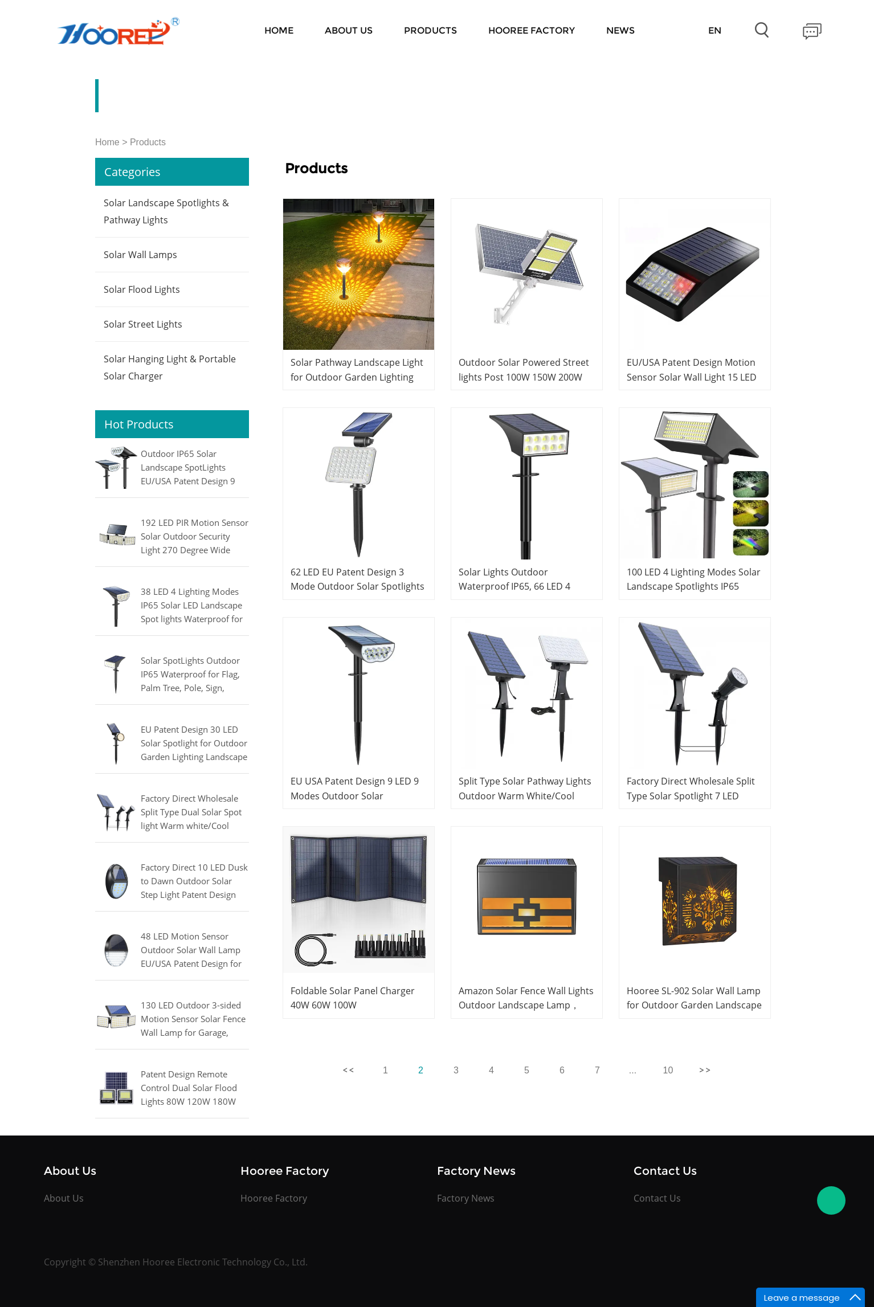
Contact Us (657, 1198)
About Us (349, 30)
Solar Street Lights (143, 324)
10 (668, 1070)
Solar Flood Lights (142, 289)
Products (430, 30)
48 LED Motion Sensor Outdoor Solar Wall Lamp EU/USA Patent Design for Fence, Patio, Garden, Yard (192, 950)
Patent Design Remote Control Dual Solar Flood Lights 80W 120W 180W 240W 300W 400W (189, 1088)
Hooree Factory (531, 30)
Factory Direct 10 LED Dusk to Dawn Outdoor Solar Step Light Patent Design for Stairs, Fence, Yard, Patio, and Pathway (194, 881)
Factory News (466, 1198)
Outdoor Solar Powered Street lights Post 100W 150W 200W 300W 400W (524, 376)
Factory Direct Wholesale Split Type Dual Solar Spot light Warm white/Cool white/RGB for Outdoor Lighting (191, 813)
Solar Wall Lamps (140, 254)
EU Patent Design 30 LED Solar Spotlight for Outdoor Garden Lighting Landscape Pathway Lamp (194, 744)
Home (278, 30)
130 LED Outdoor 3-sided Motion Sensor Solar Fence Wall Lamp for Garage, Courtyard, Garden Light (193, 1019)
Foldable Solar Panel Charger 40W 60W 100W (353, 998)
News (620, 30)
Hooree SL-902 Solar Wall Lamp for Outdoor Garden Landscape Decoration (694, 1005)
